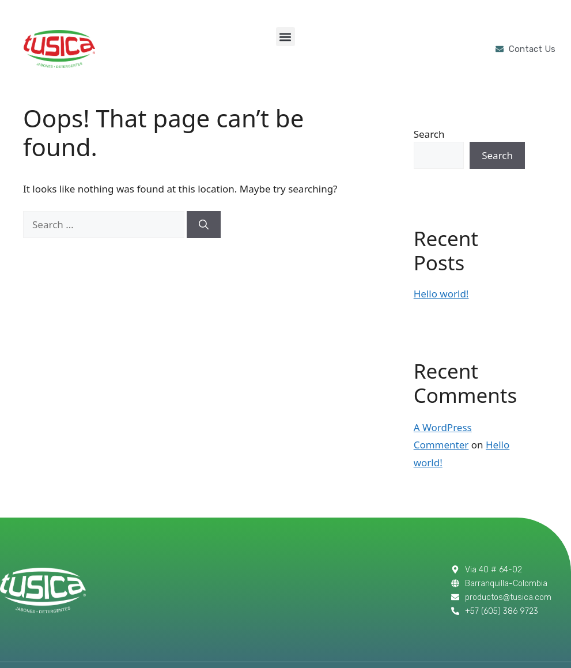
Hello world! (441, 293)
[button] (285, 36)
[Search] (204, 225)
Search (429, 134)
